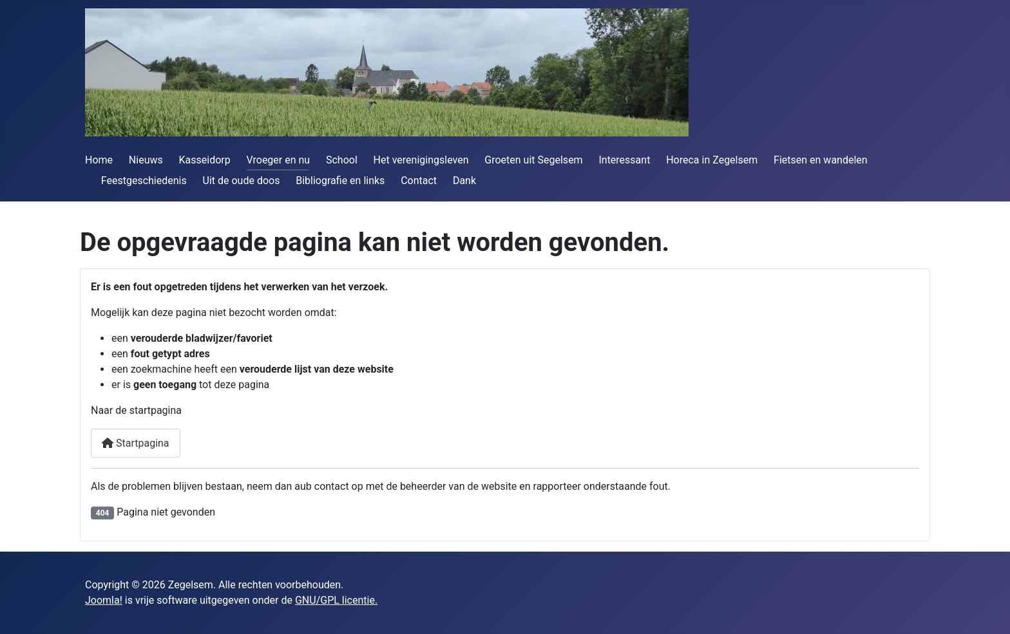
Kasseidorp (205, 160)
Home (99, 160)
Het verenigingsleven (421, 160)
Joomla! (103, 600)
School (341, 160)
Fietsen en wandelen (821, 160)
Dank (464, 180)
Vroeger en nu (278, 160)
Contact (419, 180)
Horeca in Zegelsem (712, 160)
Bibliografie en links (340, 180)
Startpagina (135, 443)
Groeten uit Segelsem (533, 160)
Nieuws (146, 160)
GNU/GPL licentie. (336, 600)
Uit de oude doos (241, 180)
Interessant (624, 160)
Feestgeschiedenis (144, 180)
